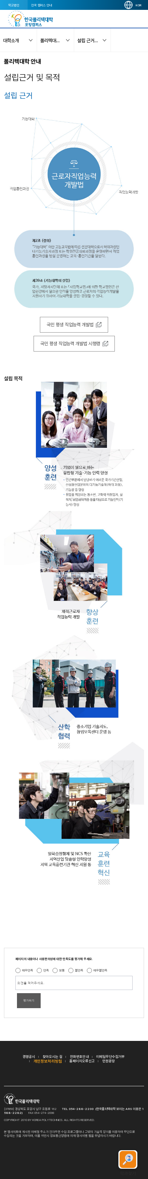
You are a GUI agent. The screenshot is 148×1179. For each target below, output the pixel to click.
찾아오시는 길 (52, 1056)
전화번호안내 (79, 1056)
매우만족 (27, 970)
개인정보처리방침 (48, 1061)
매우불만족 (100, 970)
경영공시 (28, 1056)
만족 (46, 970)
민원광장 (108, 1061)
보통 (62, 970)
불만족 (79, 970)
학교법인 (13, 5)
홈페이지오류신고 (82, 1061)
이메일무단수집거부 (110, 1056)
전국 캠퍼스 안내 (41, 5)
